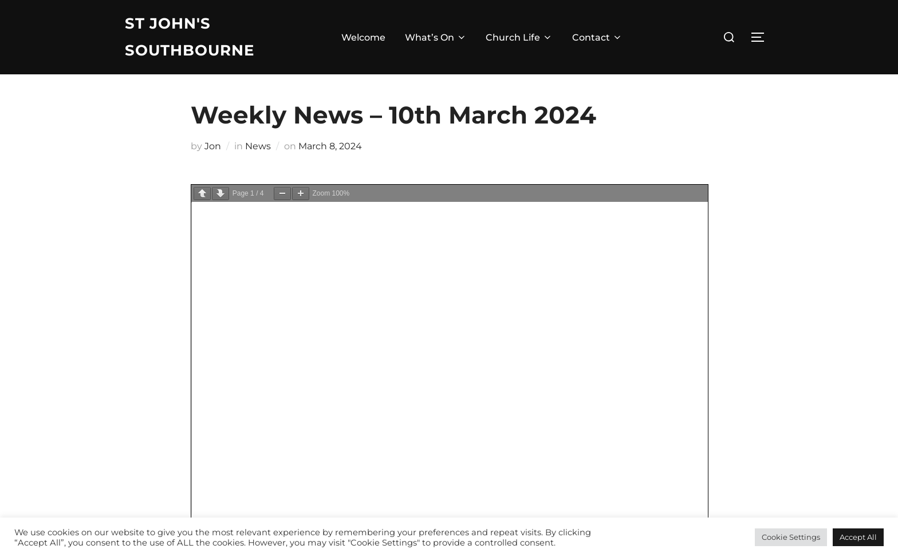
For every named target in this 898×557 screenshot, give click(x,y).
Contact (597, 37)
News (258, 146)
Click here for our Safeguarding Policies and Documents (251, 427)
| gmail (139, 456)
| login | (205, 456)
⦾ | (230, 456)
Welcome (363, 37)
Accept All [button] (858, 537)
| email (172, 456)
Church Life (519, 37)
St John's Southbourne (189, 36)
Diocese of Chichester (312, 441)
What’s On (436, 37)
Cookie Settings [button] (791, 537)
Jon (212, 146)
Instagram (472, 398)
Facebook (471, 383)
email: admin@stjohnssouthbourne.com (215, 412)
